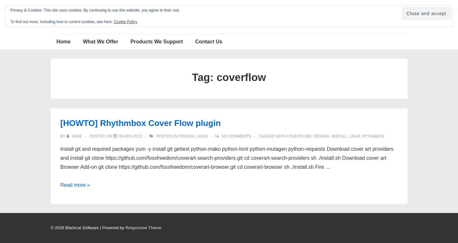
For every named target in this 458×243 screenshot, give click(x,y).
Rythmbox (373, 136)
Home (64, 41)
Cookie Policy (125, 22)
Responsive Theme (143, 227)
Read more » (75, 185)
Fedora (186, 136)
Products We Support (156, 41)
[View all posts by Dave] (75, 136)
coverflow (298, 136)
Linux (202, 136)
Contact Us (208, 41)
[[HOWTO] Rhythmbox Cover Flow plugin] (130, 136)
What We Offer (100, 41)
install (339, 136)
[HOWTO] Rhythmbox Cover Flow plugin (140, 123)
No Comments (236, 136)
